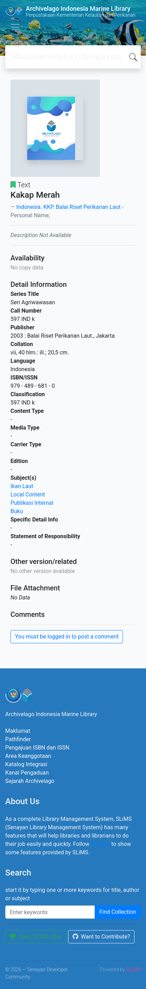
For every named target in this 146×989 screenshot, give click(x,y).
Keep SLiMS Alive (36, 936)
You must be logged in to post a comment (66, 636)
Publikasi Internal (31, 503)
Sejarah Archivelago (29, 781)
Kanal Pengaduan (27, 772)
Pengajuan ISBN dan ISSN (37, 747)
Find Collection (117, 912)
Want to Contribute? (101, 936)
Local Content (27, 494)
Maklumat (17, 731)
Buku (16, 511)
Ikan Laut (21, 486)
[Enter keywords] (50, 912)
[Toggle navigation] (15, 27)
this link (100, 844)
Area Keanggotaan (28, 756)
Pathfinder (18, 739)
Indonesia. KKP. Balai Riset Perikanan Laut (68, 207)
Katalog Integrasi (26, 764)
